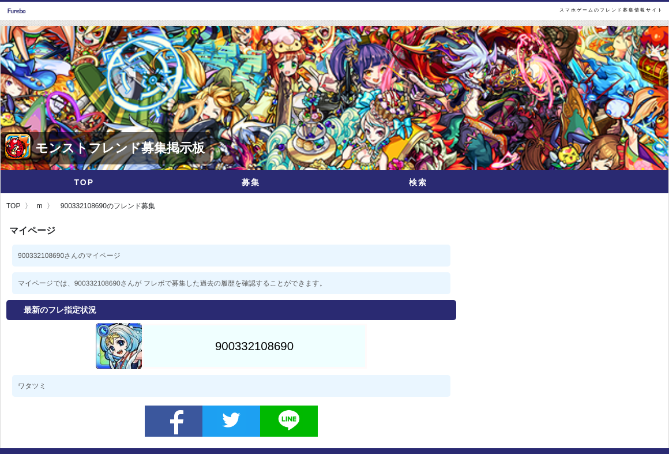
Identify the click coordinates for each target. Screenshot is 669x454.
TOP (84, 182)
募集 (251, 182)
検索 (418, 182)
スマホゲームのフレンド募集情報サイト (611, 10)
